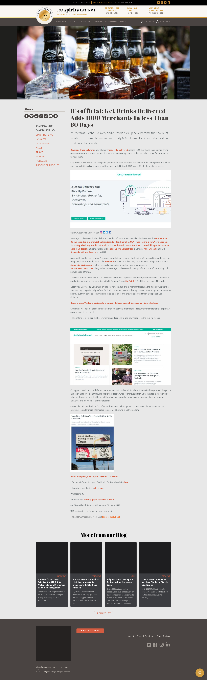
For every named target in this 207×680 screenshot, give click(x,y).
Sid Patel (129, 281)
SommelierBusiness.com (82, 265)
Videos (40, 156)
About (131, 636)
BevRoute (109, 261)
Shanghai (124, 242)
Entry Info (73, 21)
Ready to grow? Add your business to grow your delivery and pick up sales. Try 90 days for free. (114, 303)
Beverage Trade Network (82, 150)
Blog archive (103, 613)
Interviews (42, 143)
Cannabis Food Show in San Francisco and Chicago (133, 245)
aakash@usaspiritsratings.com (47, 667)
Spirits (123, 21)
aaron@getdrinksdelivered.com (99, 499)
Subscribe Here (90, 631)
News (39, 148)
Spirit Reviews (44, 135)
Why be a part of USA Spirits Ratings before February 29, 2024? (120, 582)
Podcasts (41, 161)
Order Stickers (111, 21)
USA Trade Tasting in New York (144, 242)
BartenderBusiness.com (81, 268)
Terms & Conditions (145, 636)
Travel (40, 152)
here (126, 482)
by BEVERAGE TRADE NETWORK (72, 14)
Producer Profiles (47, 165)
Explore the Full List (111, 517)
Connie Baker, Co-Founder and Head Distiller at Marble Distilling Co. (155, 582)
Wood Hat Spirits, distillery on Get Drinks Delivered (94, 476)
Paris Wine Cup (151, 249)
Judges (83, 21)
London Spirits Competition (120, 249)
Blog (90, 21)
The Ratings (61, 21)
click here (98, 488)
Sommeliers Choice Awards (83, 252)
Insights (41, 139)
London (115, 242)
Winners (98, 21)
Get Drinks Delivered (118, 150)
